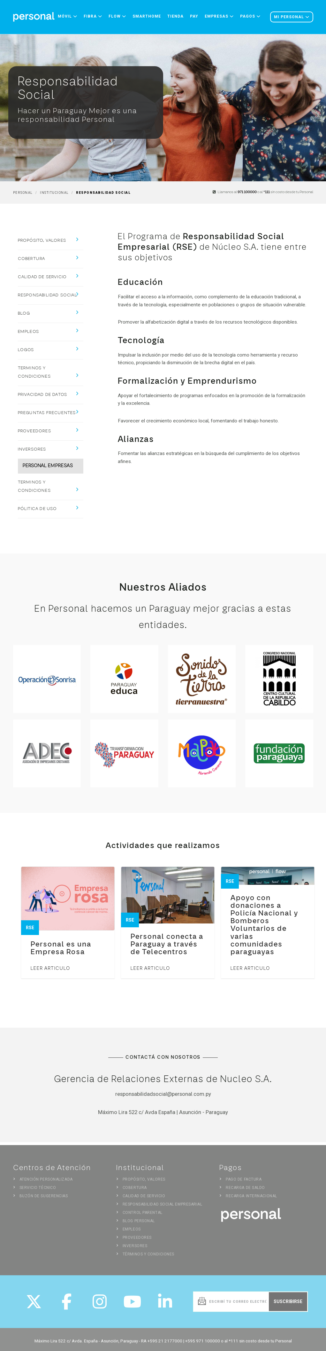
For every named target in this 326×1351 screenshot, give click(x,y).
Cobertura (31, 259)
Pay (194, 16)
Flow (117, 16)
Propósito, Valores (42, 241)
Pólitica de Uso (37, 509)
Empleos (28, 332)
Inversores (32, 449)
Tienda (175, 16)
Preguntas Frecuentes (47, 413)
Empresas (219, 16)
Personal (23, 192)
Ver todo (296, 993)
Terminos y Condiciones (34, 372)
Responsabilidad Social (47, 295)
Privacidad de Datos (42, 395)
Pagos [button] (250, 16)
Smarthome (147, 16)
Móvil (67, 16)
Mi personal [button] (291, 17)
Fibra (93, 16)
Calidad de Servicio (42, 277)
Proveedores (34, 431)
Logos (26, 350)
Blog (24, 313)
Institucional (54, 192)
